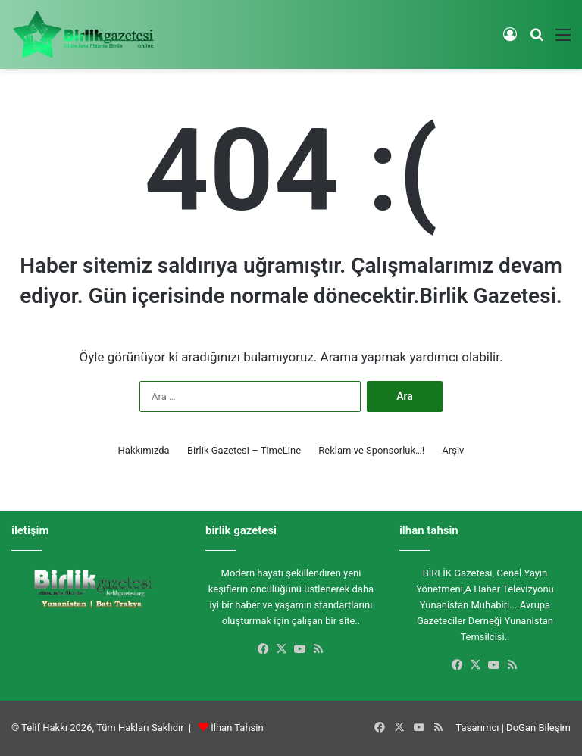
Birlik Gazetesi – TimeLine (244, 450)
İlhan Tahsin (237, 727)
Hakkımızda (144, 450)
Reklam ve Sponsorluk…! (371, 450)
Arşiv (453, 450)
